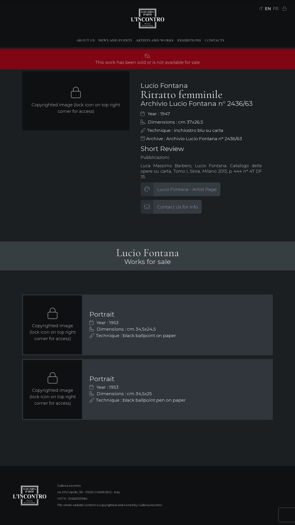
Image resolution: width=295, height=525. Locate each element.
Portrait (101, 314)
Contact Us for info (177, 207)
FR (275, 8)
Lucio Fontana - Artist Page (187, 189)
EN (268, 8)
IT (261, 8)
